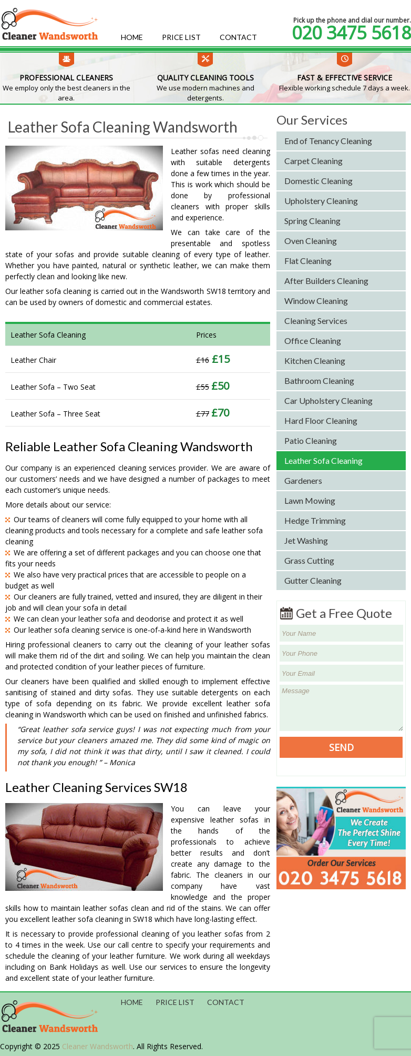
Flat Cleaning (308, 261)
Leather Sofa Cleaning (323, 460)
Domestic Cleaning (318, 181)
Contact (238, 37)
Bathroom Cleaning (319, 380)
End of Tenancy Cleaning (328, 141)
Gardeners (303, 480)
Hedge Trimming (315, 520)
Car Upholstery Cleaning (328, 400)
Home (132, 37)
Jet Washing (306, 540)
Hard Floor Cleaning (320, 420)
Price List (181, 37)
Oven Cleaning (310, 241)
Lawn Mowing (309, 500)
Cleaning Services (315, 321)
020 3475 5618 (351, 32)
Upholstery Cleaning (321, 201)
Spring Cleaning (312, 221)
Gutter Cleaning (313, 580)
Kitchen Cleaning (314, 360)
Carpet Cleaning (313, 161)
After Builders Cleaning (326, 281)
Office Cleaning (312, 341)
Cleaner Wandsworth (97, 1046)
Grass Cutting (309, 560)
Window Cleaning (316, 301)
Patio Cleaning (310, 440)
